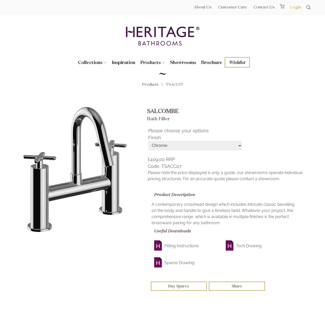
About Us (203, 6)
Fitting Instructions (181, 245)
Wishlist (237, 62)
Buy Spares (178, 286)
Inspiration (123, 62)
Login (295, 6)
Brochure (211, 62)
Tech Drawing (249, 245)
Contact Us (264, 6)
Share (237, 286)
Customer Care (232, 6)
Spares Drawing (179, 262)
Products (152, 62)
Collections (92, 62)
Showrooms (183, 62)
